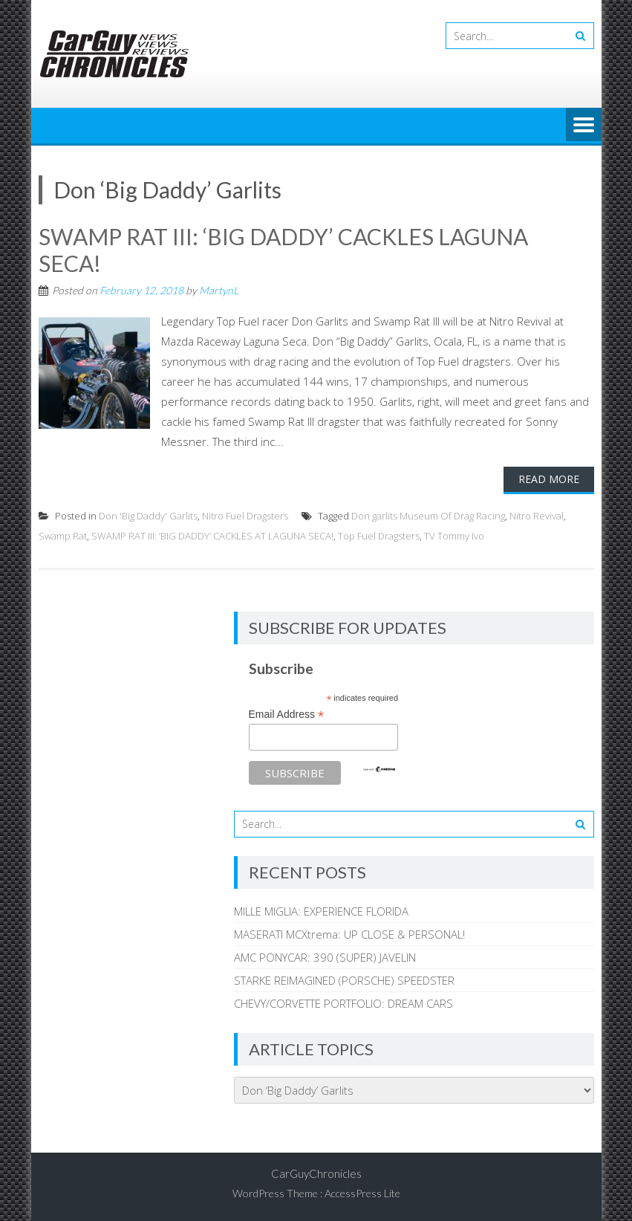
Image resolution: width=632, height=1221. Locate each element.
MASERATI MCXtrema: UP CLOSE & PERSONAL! (349, 934)
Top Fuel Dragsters (379, 536)
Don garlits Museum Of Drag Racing (428, 515)
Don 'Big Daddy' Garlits (148, 515)
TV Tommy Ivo (454, 536)
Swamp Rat (63, 536)
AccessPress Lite (362, 1193)
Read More (548, 479)
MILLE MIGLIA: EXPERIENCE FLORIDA (321, 911)
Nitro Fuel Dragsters (245, 515)
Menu (584, 125)
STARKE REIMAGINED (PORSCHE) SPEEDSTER (344, 980)
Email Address (287, 714)
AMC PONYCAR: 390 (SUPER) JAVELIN (325, 957)
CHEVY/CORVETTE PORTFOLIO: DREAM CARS (343, 1003)
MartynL (218, 290)
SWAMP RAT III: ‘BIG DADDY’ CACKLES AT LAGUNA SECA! (212, 536)
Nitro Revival (536, 515)
